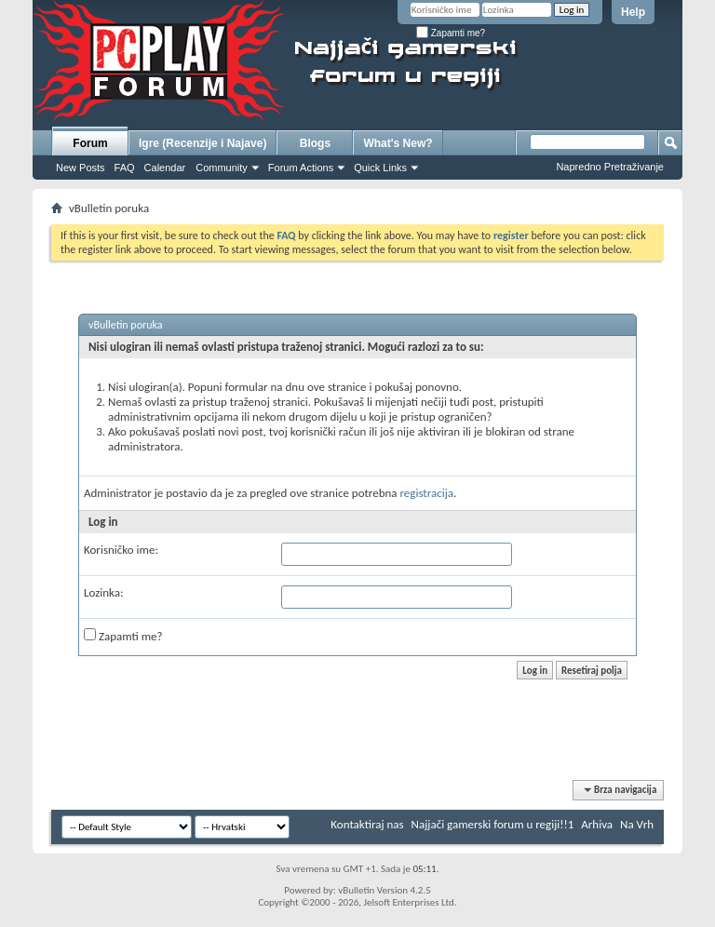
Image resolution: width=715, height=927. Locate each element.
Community (222, 167)
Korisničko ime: (121, 550)
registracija (427, 493)
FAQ (125, 167)
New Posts (80, 167)
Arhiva (597, 824)
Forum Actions (300, 167)
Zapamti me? (450, 33)
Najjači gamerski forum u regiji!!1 (492, 824)
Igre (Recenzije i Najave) (202, 143)
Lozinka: (104, 592)
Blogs (315, 143)
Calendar (165, 167)
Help (633, 12)
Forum (90, 143)
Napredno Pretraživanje (610, 166)
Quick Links (380, 167)
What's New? (397, 143)
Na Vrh (637, 824)
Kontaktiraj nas (367, 824)
